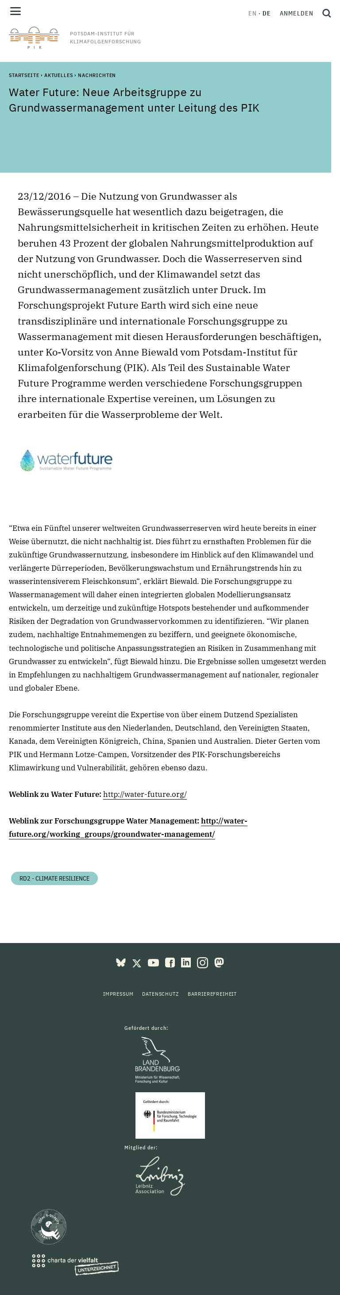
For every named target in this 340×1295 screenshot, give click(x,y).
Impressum (118, 993)
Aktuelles (58, 75)
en (252, 13)
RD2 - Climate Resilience (54, 878)
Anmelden (296, 13)
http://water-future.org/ (145, 794)
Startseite (24, 75)
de (267, 13)
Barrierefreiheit (212, 993)
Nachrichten (97, 75)
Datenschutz (160, 993)
